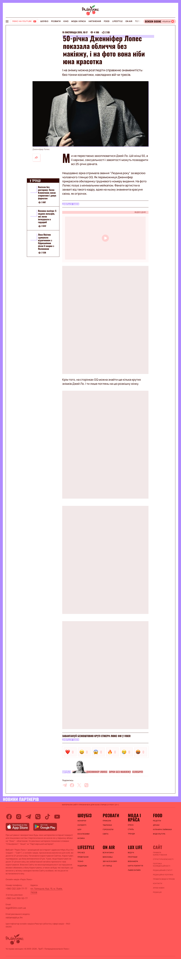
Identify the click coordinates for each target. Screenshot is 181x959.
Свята (105, 834)
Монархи (81, 821)
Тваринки (107, 825)
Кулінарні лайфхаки (162, 829)
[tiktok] (47, 816)
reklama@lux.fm (14, 917)
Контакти (157, 883)
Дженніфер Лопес (96, 772)
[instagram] (18, 816)
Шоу (79, 829)
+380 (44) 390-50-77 (17, 898)
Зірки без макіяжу (120, 772)
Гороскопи (108, 829)
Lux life (135, 847)
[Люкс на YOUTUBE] (24, 21)
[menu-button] (7, 21)
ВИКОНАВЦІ (108, 857)
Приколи (107, 821)
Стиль (131, 829)
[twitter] (79, 785)
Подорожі (82, 866)
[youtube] (57, 816)
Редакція (157, 892)
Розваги (56, 21)
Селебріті (137, 772)
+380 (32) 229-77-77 (16, 888)
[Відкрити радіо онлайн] (160, 21)
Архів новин (158, 888)
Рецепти (157, 821)
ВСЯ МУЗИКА (108, 852)
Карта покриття (135, 866)
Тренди (131, 834)
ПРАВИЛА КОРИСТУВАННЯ (160, 853)
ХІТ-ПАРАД (107, 866)
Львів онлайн (134, 870)
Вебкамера (133, 861)
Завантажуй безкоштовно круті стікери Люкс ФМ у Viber (96, 736)
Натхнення (95, 21)
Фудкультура (159, 834)
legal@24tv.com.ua (16, 907)
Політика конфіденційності (161, 865)
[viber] (86, 785)
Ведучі (131, 852)
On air (128, 21)
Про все (81, 852)
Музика (81, 838)
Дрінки (156, 825)
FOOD (106, 21)
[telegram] (64, 785)
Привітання (82, 857)
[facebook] (72, 785)
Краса (130, 825)
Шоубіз (44, 21)
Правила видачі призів (164, 879)
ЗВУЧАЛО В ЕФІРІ (110, 861)
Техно (80, 861)
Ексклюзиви (83, 834)
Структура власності (163, 859)
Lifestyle (117, 21)
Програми (132, 857)
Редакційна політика (163, 875)
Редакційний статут (162, 870)
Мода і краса (78, 21)
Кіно (65, 21)
